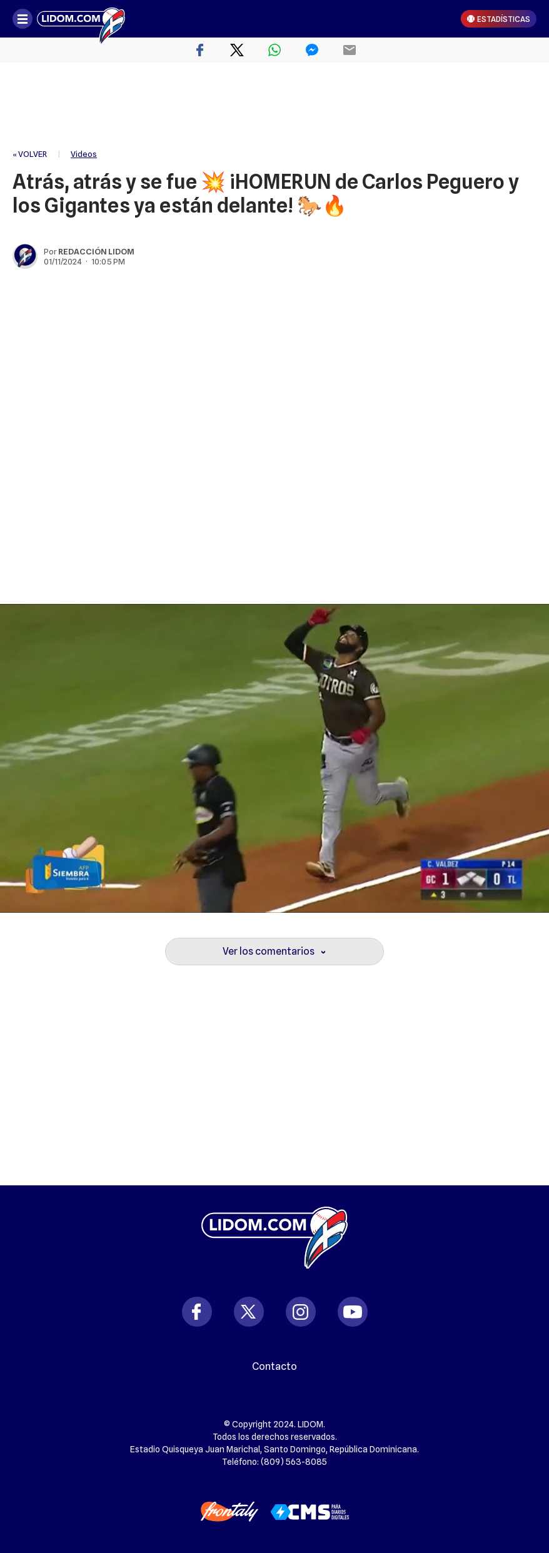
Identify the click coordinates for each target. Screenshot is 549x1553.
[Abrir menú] (23, 19)
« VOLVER (30, 154)
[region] (274, 106)
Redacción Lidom (96, 251)
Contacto (274, 1367)
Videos (84, 154)
